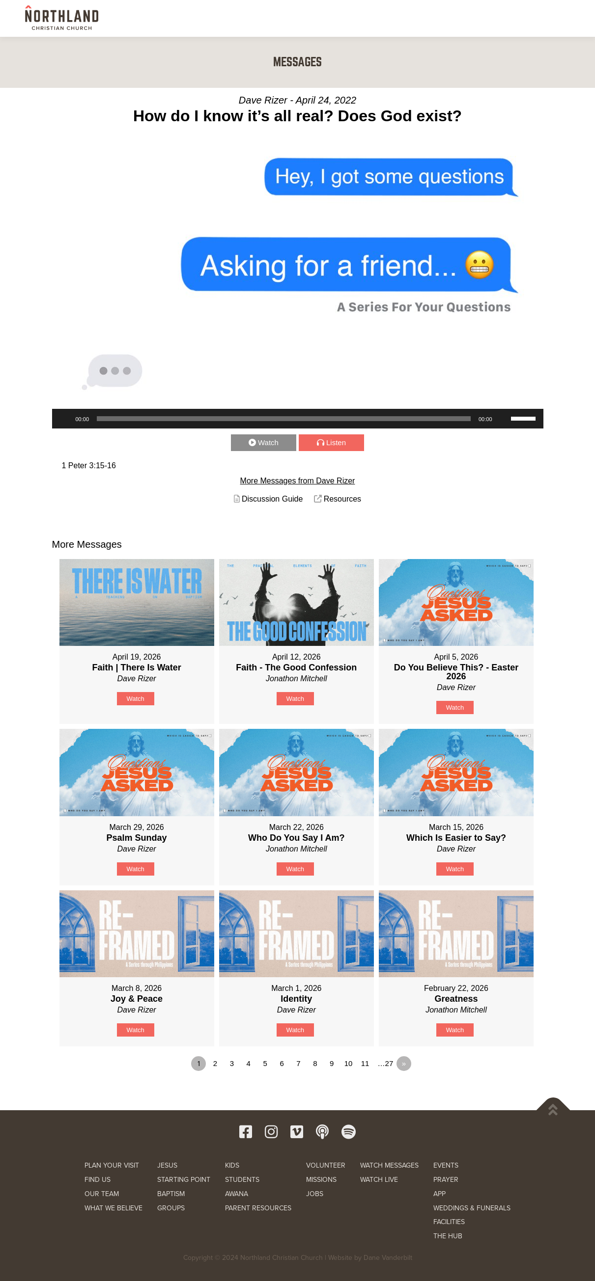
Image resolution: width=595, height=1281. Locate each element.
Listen (336, 442)
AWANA (236, 1194)
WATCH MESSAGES (389, 1165)
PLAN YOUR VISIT (112, 1165)
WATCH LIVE (379, 1179)
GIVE (528, 18)
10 (348, 1063)
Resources (342, 499)
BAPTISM (171, 1194)
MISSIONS (321, 1179)
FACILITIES (449, 1222)
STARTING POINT (183, 1179)
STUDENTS (242, 1179)
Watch (268, 442)
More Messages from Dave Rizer (297, 481)
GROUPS (171, 1208)
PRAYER (445, 1179)
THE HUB (447, 1236)
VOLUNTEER (325, 1165)
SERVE (403, 18)
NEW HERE (242, 18)
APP (439, 1194)
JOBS (314, 1194)
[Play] (65, 419)
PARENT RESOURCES (258, 1208)
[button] (560, 18)
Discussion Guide (272, 499)
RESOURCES (485, 18)
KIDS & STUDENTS (351, 18)
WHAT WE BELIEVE (113, 1208)
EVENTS (445, 1165)
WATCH (441, 18)
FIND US (98, 1179)
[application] (297, 418)
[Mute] (503, 419)
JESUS (167, 1165)
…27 (386, 1063)
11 (365, 1063)
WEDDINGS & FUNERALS (471, 1208)
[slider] (284, 418)
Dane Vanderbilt (388, 1258)
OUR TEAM (102, 1194)
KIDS (232, 1165)
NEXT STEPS (292, 18)
